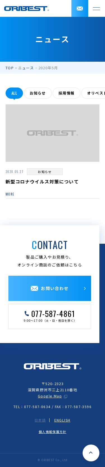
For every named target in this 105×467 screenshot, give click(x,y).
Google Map (50, 396)
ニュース (26, 67)
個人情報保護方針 (52, 431)
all (14, 93)
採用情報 (67, 93)
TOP (10, 67)
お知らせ (38, 93)
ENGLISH (62, 420)
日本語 (40, 420)
